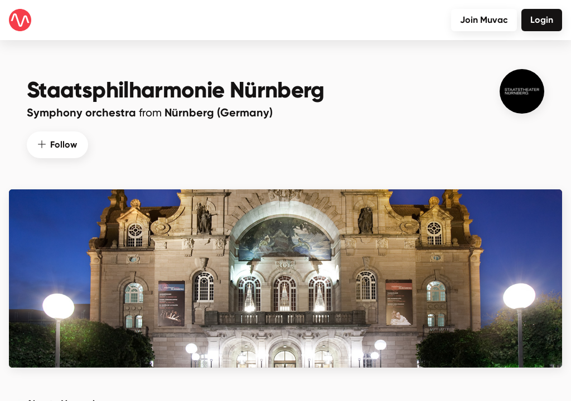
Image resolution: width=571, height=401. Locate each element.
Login (541, 19)
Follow (57, 144)
